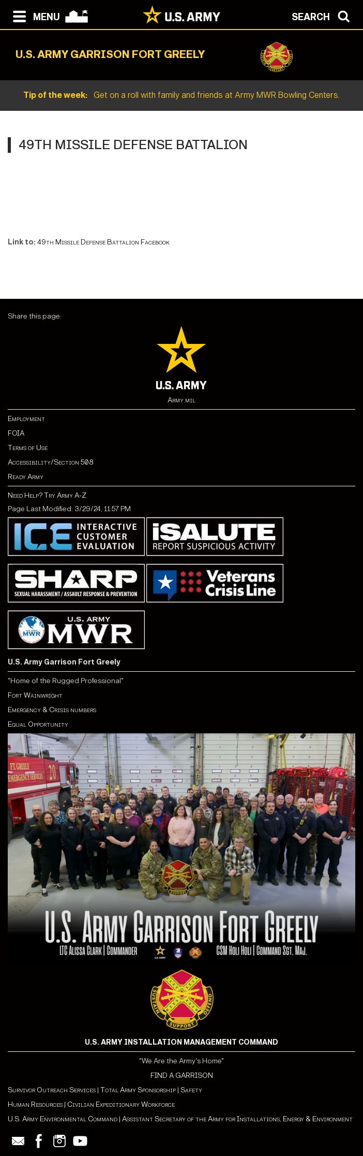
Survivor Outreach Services (52, 1090)
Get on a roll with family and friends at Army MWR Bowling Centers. (181, 95)
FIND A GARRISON (181, 1075)
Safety (191, 1090)
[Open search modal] (323, 15)
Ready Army (25, 476)
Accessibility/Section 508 (50, 462)
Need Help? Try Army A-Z (47, 495)
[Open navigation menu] (34, 15)
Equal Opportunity (38, 724)
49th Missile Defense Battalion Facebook (103, 242)
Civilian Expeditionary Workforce (121, 1104)
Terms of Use (28, 447)
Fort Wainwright (35, 695)
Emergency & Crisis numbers (52, 709)
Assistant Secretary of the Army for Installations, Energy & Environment (237, 1119)
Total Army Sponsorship (138, 1090)
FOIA (16, 433)
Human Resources (35, 1104)
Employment (26, 418)
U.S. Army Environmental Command (62, 1119)
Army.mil (181, 400)
